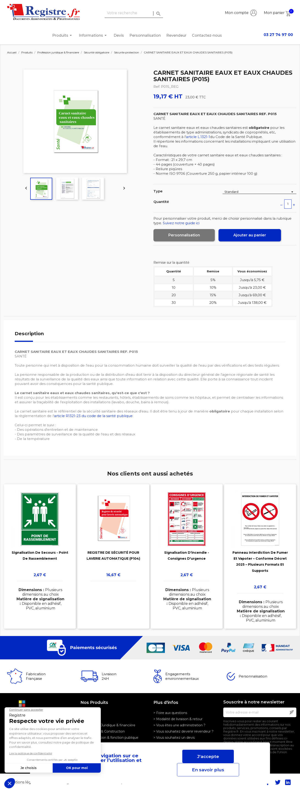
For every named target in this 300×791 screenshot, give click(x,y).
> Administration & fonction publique (109, 738)
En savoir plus (208, 769)
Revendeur (176, 35)
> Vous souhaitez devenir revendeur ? (183, 731)
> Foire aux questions (170, 713)
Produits (62, 35)
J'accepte (208, 756)
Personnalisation (145, 35)
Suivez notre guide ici (181, 223)
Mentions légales (23, 782)
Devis (119, 35)
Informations (93, 35)
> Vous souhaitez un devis (174, 738)
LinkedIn (287, 782)
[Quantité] (288, 204)
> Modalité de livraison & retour (177, 719)
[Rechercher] (134, 13)
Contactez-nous (207, 35)
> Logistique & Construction (102, 731)
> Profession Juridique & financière (107, 725)
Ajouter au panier (249, 235)
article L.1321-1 (198, 137)
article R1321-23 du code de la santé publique (93, 416)
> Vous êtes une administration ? (179, 725)
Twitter (277, 782)
